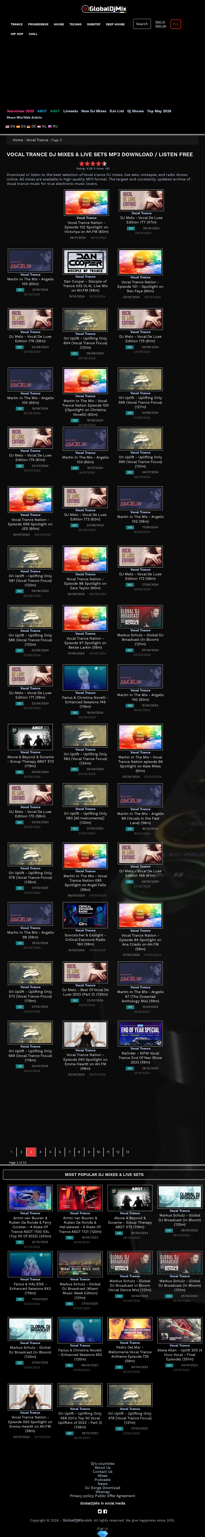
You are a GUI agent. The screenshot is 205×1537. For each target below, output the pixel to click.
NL (42, 126)
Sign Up (160, 26)
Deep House (115, 24)
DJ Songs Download (102, 1486)
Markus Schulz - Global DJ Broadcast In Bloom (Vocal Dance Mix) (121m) (130, 1285)
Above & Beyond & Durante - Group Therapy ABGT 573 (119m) (30, 761)
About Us (102, 1467)
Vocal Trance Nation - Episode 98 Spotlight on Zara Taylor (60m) (85, 583)
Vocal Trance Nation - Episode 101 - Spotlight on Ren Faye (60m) (140, 286)
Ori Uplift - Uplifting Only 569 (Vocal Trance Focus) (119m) (30, 1055)
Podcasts (102, 1479)
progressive (38, 24)
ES (21, 126)
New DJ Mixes (91, 111)
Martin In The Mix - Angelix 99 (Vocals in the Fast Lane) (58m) (140, 818)
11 (108, 1152)
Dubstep (94, 24)
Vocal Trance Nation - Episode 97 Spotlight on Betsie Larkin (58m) (85, 643)
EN (11, 126)
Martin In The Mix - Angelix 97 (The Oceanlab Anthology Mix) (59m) (140, 996)
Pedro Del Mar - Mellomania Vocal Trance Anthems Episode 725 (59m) (130, 1352)
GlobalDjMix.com (77, 1518)
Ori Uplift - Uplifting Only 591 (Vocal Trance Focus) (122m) (30, 580)
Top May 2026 (153, 111)
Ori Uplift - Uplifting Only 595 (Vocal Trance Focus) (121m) (140, 461)
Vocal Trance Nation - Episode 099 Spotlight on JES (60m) (30, 524)
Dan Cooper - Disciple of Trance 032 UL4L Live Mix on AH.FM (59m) (85, 286)
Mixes (102, 1475)
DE (31, 126)
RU (52, 126)
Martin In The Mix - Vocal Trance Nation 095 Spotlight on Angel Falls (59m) (85, 880)
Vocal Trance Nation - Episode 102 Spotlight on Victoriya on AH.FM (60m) (86, 227)
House (59, 24)
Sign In (159, 22)
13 (127, 1152)
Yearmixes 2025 (20, 111)
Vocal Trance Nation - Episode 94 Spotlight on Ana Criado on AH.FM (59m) (140, 940)
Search (141, 24)
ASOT (53, 111)
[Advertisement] (102, 75)
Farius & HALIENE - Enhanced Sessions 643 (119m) (30, 1288)
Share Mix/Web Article (24, 117)
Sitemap (102, 1490)
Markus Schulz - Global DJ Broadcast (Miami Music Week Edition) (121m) (80, 1288)
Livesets (68, 111)
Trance (17, 24)
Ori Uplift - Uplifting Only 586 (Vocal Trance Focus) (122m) (30, 640)
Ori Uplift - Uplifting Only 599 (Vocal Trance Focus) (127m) (140, 402)
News (102, 1483)
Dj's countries (102, 1463)
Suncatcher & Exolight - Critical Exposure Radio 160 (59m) (85, 939)
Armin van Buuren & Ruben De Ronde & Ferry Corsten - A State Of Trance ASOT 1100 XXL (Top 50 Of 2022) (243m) (30, 1227)
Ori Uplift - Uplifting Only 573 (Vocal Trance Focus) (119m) (30, 996)
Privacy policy (83, 1494)
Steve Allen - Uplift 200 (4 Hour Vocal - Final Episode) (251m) (180, 1355)
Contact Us (103, 1471)
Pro (174, 24)
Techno (75, 24)
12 (117, 1152)
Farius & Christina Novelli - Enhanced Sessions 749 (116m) (85, 702)
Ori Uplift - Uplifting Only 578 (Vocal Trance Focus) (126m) (30, 877)
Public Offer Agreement (114, 1494)
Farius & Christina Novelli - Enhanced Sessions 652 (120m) (80, 1355)
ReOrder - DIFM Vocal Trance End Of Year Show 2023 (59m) (140, 1058)
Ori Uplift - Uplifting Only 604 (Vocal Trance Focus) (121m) (85, 343)
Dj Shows (130, 111)
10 (98, 1152)
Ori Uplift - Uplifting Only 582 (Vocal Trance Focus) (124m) (85, 758)
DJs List (112, 111)
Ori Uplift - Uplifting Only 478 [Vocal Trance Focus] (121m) (129, 1418)
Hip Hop (17, 34)
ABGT (41, 111)
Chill (33, 34)
